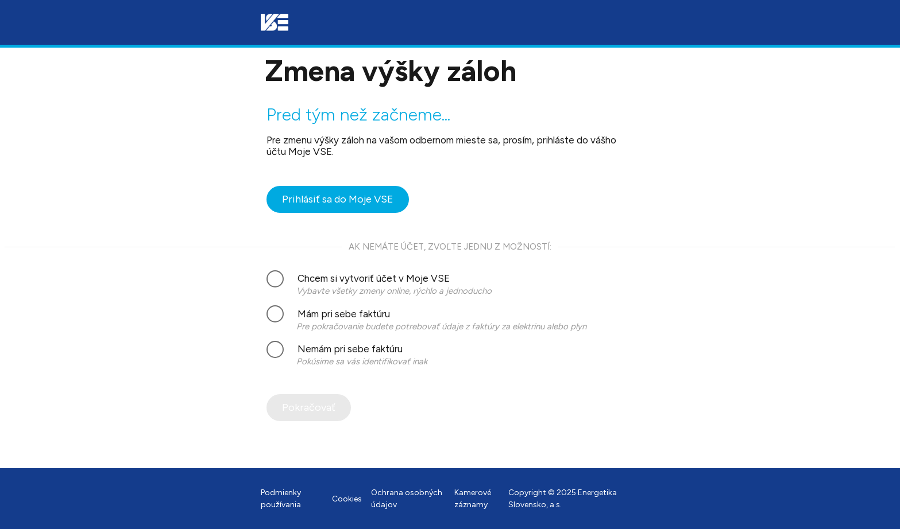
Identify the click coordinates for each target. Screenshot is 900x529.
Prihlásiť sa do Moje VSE (337, 199)
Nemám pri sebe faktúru (334, 349)
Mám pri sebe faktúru (328, 313)
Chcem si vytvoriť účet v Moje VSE (358, 278)
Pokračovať (308, 407)
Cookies (347, 499)
